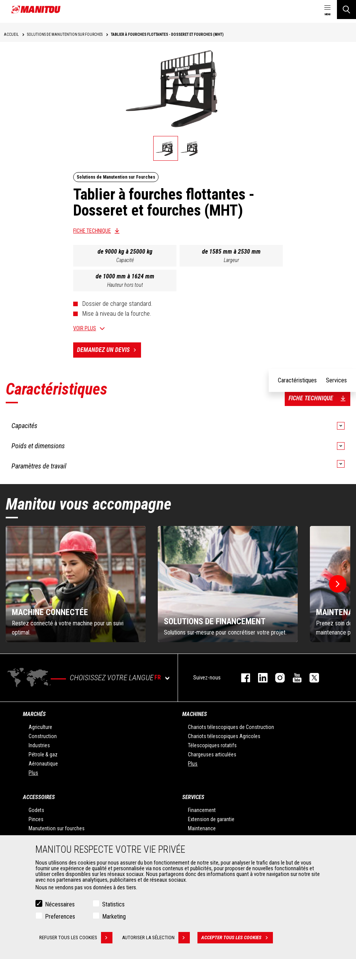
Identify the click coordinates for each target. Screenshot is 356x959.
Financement (202, 810)
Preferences (60, 916)
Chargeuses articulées (212, 754)
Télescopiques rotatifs (212, 745)
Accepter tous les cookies (237, 937)
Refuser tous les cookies (75, 937)
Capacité (125, 260)
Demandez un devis (109, 350)
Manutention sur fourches (57, 828)
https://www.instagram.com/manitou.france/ (276, 677)
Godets (36, 810)
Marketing (114, 916)
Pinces (36, 819)
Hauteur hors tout (125, 285)
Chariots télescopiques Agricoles (224, 736)
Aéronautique (43, 764)
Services (193, 797)
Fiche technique (92, 231)
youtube (293, 677)
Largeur (231, 260)
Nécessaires (60, 904)
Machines (194, 714)
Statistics (113, 904)
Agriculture (40, 727)
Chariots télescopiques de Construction (231, 727)
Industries (39, 745)
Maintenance (202, 828)
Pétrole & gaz (43, 754)
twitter (310, 677)
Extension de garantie (211, 819)
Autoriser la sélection (156, 937)
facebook (241, 677)
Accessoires (39, 797)
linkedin (259, 677)
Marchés (34, 714)
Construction (43, 736)
